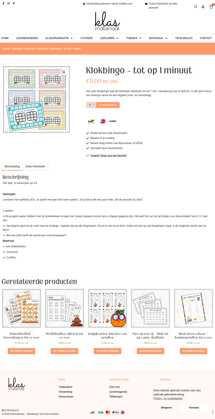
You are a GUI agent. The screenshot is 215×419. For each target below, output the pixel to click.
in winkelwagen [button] (21, 351)
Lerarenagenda (27, 38)
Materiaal (158, 38)
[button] (64, 72)
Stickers (87, 38)
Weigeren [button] (166, 407)
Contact (206, 38)
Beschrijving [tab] (12, 166)
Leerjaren (109, 38)
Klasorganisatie (59, 38)
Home (5, 38)
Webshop (17, 48)
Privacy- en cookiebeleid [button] (167, 398)
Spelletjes (42, 48)
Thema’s (133, 38)
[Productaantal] (91, 105)
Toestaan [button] (194, 407)
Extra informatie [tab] (35, 166)
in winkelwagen (109, 104)
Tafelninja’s (184, 38)
